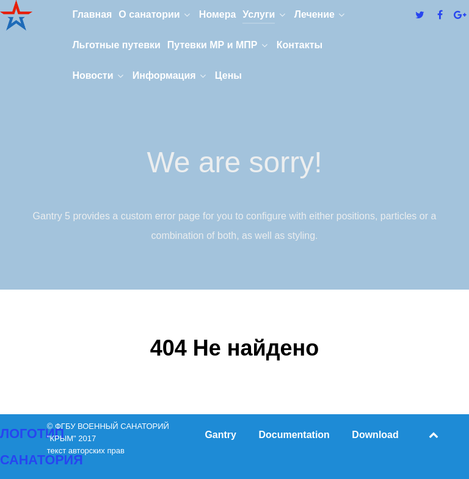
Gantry (220, 435)
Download (375, 435)
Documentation (293, 435)
